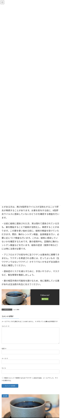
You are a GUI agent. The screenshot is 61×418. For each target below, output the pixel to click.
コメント (5, 326)
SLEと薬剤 (16, 309)
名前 (4, 351)
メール (5, 361)
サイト (4, 371)
